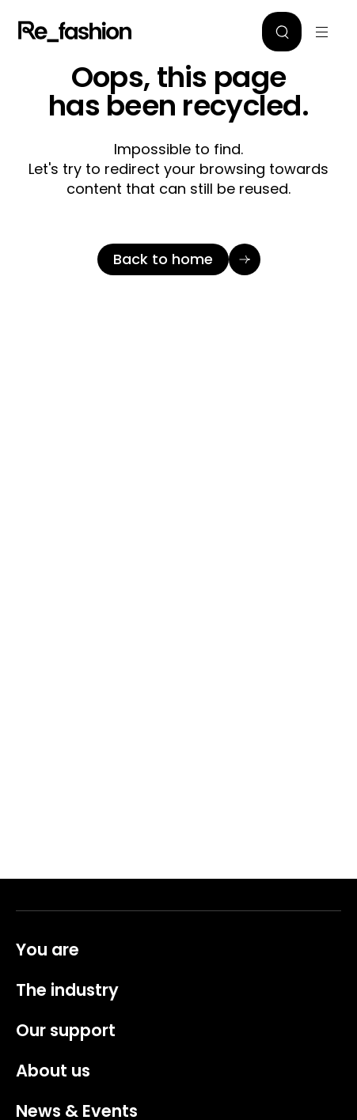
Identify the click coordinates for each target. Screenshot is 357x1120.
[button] (282, 31)
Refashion (75, 32)
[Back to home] (178, 259)
